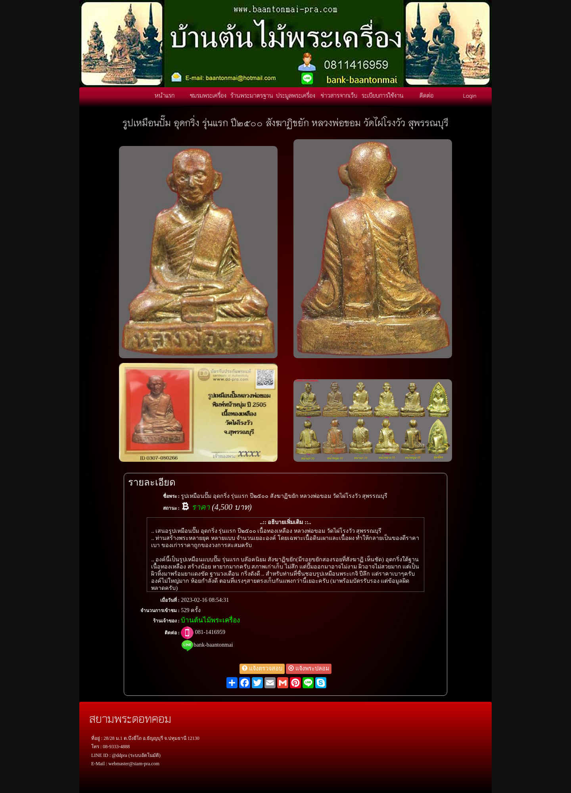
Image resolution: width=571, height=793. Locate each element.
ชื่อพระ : (171, 496)
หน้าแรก (164, 95)
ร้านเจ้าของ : (166, 621)
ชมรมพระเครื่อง (208, 95)
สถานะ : (171, 508)
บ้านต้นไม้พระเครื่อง (210, 620)
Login (470, 95)
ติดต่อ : (172, 633)
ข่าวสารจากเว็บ (339, 95)
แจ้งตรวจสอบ (262, 668)
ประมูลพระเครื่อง (295, 95)
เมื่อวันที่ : (170, 600)
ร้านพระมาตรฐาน (251, 95)
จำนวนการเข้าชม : (160, 610)
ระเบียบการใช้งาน (383, 95)
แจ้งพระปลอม (308, 668)
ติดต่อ (426, 95)
